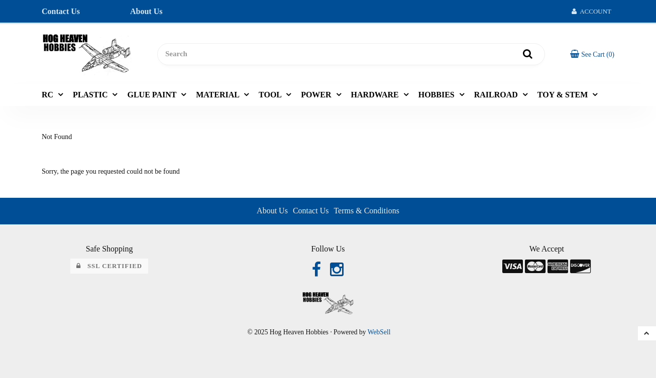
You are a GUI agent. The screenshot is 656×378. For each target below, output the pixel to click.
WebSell (379, 332)
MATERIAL (218, 94)
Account (591, 11)
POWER (317, 94)
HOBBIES (437, 94)
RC (48, 94)
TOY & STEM (563, 94)
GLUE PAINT (152, 94)
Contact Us (61, 11)
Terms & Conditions (366, 210)
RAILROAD (497, 94)
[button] (592, 54)
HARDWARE (376, 94)
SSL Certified (109, 266)
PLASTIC (91, 94)
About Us (146, 11)
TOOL (271, 94)
